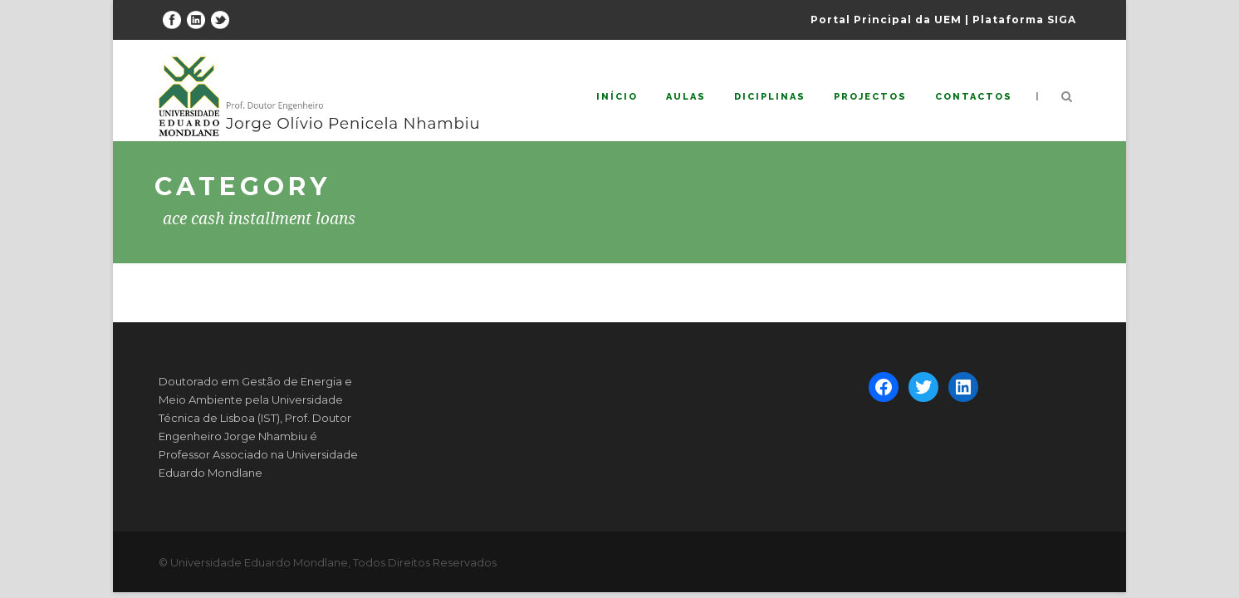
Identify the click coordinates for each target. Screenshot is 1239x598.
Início (617, 96)
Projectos (870, 96)
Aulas (686, 96)
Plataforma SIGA (1024, 19)
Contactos (973, 96)
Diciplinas (770, 96)
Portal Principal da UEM (886, 19)
